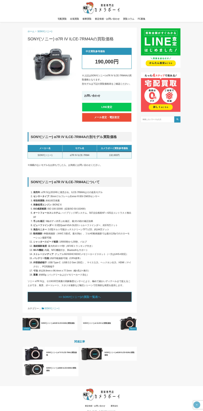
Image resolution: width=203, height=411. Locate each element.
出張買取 (74, 19)
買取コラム (128, 19)
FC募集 (141, 19)
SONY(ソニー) (44, 31)
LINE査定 (106, 107)
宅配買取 (62, 19)
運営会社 (114, 403)
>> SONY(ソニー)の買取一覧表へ (80, 296)
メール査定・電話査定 (107, 117)
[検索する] (177, 119)
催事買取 (86, 19)
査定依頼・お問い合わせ (107, 19)
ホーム (31, 31)
